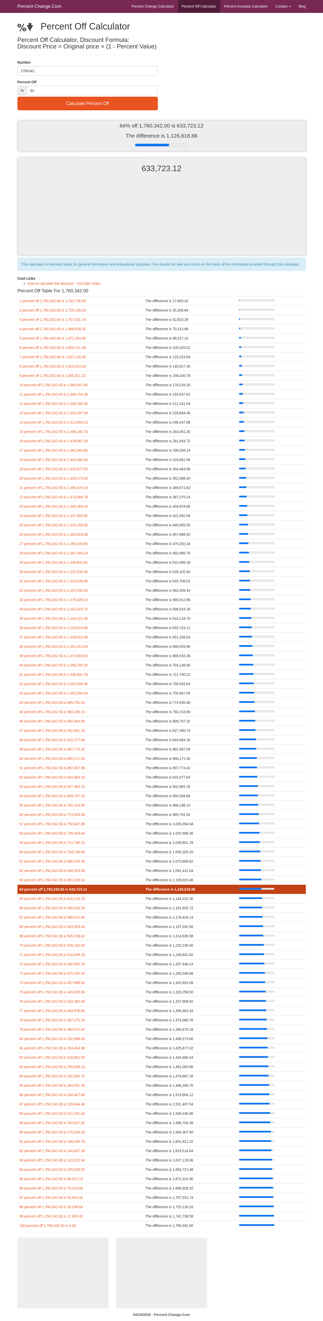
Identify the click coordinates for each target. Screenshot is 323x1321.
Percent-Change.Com (39, 6)
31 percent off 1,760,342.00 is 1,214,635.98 (53, 581)
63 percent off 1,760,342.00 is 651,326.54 (52, 880)
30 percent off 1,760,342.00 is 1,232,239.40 (53, 572)
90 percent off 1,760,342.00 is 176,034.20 (52, 1132)
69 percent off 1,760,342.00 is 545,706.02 (52, 936)
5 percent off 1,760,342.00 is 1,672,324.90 (52, 338)
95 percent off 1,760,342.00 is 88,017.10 (51, 1179)
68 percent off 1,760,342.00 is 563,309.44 (52, 927)
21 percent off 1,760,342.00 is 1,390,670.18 (53, 488)
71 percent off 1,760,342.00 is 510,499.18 (52, 955)
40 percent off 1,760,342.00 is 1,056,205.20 (53, 665)
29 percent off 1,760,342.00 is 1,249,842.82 (53, 562)
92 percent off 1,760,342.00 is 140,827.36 (52, 1151)
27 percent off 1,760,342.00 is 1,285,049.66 (53, 544)
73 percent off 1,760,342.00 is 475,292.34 (52, 973)
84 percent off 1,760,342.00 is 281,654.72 (52, 1076)
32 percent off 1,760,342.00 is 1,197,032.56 (53, 590)
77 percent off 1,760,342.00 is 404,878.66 (52, 1011)
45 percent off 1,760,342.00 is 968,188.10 (52, 712)
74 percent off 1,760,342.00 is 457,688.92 (52, 983)
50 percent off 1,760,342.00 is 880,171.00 (52, 759)
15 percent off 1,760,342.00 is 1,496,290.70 (53, 432)
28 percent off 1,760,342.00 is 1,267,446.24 (53, 553)
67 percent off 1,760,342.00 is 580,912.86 (52, 917)
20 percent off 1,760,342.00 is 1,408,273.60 (53, 478)
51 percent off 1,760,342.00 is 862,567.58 (52, 768)
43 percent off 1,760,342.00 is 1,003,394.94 (53, 693)
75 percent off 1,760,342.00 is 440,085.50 (52, 992)
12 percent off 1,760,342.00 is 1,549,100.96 (53, 404)
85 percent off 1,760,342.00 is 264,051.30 (52, 1085)
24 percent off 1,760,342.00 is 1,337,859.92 (53, 516)
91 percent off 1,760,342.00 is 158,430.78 (52, 1141)
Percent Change (153, 6)
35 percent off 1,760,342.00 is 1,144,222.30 (53, 618)
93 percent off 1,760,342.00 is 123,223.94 (52, 1160)
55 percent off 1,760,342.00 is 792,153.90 (52, 805)
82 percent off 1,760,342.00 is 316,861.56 (52, 1057)
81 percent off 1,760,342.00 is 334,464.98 (52, 1048)
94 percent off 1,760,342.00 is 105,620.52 (52, 1170)
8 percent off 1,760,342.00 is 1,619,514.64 (52, 366)
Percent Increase (246, 6)
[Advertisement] (161, 218)
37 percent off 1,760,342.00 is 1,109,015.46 (53, 637)
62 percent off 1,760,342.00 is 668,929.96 (52, 871)
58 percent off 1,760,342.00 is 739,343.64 (52, 833)
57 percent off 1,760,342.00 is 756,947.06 (52, 824)
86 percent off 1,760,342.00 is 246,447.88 (52, 1095)
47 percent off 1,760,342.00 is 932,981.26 (52, 731)
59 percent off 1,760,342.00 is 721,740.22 (52, 843)
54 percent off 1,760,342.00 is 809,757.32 (52, 796)
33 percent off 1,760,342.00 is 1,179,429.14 (53, 600)
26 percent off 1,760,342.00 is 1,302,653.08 (53, 534)
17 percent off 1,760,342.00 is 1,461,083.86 (53, 450)
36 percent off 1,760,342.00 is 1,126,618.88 (53, 628)
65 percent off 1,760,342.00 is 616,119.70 (52, 899)
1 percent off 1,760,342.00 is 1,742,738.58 (52, 301)
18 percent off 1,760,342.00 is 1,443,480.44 (53, 460)
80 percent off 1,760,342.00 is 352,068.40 (52, 1039)
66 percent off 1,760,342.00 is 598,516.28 (52, 908)
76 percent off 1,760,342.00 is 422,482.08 (52, 1001)
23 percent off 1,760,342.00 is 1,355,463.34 (53, 506)
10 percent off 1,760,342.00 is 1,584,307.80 (53, 385)
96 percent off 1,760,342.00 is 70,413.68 (51, 1188)
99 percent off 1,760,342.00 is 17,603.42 (51, 1216)
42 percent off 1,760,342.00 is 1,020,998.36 (53, 684)
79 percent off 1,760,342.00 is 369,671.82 (52, 1029)
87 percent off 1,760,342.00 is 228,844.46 (52, 1104)
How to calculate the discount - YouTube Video (64, 283)
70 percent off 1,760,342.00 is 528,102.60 (52, 945)
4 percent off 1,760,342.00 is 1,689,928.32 (52, 329)
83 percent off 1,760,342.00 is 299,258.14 (52, 1067)
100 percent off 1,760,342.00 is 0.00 (47, 1226)
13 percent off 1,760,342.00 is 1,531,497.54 (53, 413)
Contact (283, 6)
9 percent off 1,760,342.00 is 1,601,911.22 (52, 376)
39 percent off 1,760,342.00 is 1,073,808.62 (53, 656)
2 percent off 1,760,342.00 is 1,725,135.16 (52, 310)
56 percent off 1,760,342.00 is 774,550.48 (52, 815)
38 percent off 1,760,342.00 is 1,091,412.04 (53, 646)
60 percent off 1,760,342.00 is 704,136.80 (52, 852)
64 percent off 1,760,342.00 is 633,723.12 (53, 889)
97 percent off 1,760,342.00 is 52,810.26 (51, 1198)
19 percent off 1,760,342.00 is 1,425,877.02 (53, 469)
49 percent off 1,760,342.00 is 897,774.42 (52, 749)
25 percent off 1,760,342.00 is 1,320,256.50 (53, 525)
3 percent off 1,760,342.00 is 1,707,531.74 (52, 320)
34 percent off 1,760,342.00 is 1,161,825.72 (53, 609)
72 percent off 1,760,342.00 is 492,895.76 (52, 964)
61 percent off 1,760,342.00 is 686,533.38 (52, 861)
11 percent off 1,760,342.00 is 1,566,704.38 (53, 394)
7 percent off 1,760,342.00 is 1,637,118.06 (52, 357)
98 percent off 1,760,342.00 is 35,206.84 (51, 1207)
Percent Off (199, 6)
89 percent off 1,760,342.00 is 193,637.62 (52, 1123)
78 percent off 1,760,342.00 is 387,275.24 (52, 1020)
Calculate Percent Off (87, 103)
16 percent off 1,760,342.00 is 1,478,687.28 (53, 441)
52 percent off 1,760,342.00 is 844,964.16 (52, 777)
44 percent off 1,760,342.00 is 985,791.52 (52, 703)
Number (24, 62)
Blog (302, 6)
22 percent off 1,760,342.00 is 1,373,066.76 (53, 497)
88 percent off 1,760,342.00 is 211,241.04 (52, 1113)
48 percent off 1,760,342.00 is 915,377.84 (52, 740)
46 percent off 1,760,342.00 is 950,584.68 (52, 721)
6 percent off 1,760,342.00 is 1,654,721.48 (52, 348)
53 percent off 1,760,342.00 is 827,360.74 (52, 787)
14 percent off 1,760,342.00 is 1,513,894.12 (53, 422)
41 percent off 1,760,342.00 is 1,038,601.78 (53, 674)
